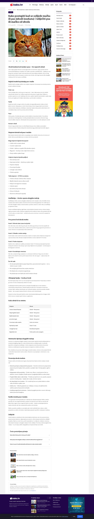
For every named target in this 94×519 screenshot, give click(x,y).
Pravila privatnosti (57, 506)
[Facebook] (91, 1)
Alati (65, 4)
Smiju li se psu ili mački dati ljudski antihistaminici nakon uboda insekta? (30, 444)
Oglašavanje (55, 502)
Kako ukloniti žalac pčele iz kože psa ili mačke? (30, 435)
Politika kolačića (56, 504)
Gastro (61, 4)
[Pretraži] (83, 5)
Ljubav (52, 4)
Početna (10, 9)
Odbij (74, 516)
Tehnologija (35, 4)
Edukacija (41, 4)
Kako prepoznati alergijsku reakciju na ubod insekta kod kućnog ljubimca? (30, 440)
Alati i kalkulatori (56, 500)
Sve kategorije (72, 4)
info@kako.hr (33, 490)
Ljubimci (14, 9)
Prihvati (80, 516)
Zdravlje (47, 4)
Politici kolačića (65, 516)
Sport (56, 4)
